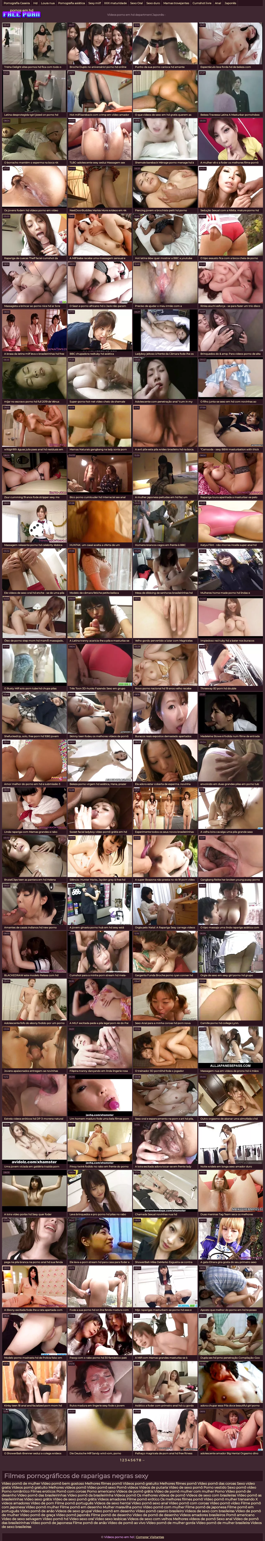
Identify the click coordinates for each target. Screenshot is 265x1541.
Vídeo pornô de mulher (21, 1484)
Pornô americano (240, 1515)
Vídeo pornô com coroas (189, 1503)
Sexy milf (94, 3)
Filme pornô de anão (90, 1523)
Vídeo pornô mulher (42, 1507)
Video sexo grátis (38, 1499)
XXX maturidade (115, 3)
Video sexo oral (81, 1519)
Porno (220, 1491)
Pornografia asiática (71, 3)
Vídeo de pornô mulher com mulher (184, 1491)
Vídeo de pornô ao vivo (126, 1523)
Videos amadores (112, 1499)
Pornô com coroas (71, 1491)
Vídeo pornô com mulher (163, 1507)
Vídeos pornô (125, 1495)
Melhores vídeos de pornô (194, 1519)
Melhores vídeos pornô (67, 1487)
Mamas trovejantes (176, 3)
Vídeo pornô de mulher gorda (170, 1523)
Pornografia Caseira (17, 3)
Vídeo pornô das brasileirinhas (41, 1495)
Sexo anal (224, 1519)
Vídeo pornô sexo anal (149, 1503)
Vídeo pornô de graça (37, 1515)
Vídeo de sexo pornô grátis (75, 1499)
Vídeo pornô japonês (73, 1515)
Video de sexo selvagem (22, 1519)
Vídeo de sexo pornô (186, 1487)
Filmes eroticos (42, 1491)
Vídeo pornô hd (56, 1519)
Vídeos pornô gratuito (141, 1484)
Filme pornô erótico (143, 1499)
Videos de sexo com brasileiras (211, 1495)
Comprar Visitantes (150, 1537)
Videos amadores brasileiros (202, 1515)
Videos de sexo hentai (112, 1503)
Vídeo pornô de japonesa (51, 1523)
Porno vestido (215, 1487)
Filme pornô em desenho (81, 1507)
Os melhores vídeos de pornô (161, 1495)
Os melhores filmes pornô (181, 1499)
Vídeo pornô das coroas (217, 1484)
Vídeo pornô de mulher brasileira (223, 1523)
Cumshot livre (202, 3)
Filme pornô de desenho (111, 1515)
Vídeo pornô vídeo (225, 1503)
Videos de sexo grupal (73, 1511)
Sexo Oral (136, 3)
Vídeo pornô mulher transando (229, 1499)
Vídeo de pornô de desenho (155, 1515)
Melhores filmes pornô (103, 1484)
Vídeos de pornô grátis (134, 1491)
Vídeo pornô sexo (102, 1487)
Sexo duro (153, 3)
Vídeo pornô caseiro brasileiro (160, 1511)
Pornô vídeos (128, 1487)
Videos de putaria (153, 1487)
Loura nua (48, 3)
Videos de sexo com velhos (149, 1519)
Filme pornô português (74, 1503)
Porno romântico (16, 1491)
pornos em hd (21, 10)
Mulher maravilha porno (122, 1507)
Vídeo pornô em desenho (114, 1511)
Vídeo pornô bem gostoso (63, 1484)
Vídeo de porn (42, 1503)
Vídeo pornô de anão (37, 1511)
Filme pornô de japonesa (205, 1507)
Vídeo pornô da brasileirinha (90, 1495)
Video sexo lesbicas (110, 1519)
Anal (218, 3)
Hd (35, 3)
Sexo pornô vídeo (241, 1487)
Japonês (230, 3)
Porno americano (101, 1491)
